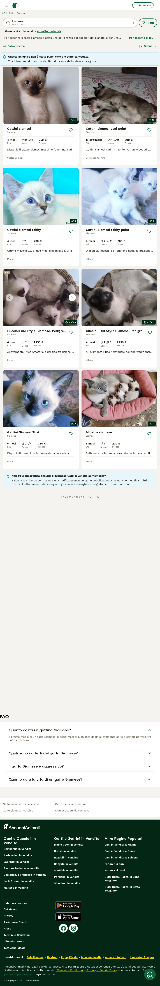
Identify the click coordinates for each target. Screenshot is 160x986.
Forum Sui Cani (114, 864)
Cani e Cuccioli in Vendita (20, 840)
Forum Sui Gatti (115, 870)
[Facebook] (63, 928)
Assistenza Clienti (15, 922)
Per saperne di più (141, 37)
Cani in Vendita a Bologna (121, 857)
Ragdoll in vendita (66, 857)
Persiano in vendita (66, 877)
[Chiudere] (155, 57)
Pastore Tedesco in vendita (22, 868)
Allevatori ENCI (14, 941)
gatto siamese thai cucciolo (21, 804)
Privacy (8, 915)
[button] (41, 297)
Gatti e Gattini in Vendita (76, 838)
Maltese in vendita (16, 887)
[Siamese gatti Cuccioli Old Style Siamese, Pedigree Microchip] (41, 297)
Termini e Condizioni (17, 935)
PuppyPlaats (69, 957)
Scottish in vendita (66, 870)
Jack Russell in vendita (19, 881)
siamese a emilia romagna (72, 810)
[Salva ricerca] (150, 974)
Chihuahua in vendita (17, 849)
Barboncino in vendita (18, 855)
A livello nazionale (49, 31)
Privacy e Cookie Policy (101, 970)
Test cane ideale (14, 948)
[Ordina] (148, 46)
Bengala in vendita (66, 864)
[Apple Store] (68, 916)
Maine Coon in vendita (68, 844)
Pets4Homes (35, 957)
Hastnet (52, 957)
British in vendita (65, 851)
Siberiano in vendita (67, 883)
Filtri (148, 23)
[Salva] (70, 130)
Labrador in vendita (16, 861)
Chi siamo (10, 909)
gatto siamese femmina (70, 804)
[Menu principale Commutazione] (6, 5)
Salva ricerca (14, 46)
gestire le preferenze (18, 974)
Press (7, 928)
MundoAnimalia (91, 957)
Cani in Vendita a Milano (120, 844)
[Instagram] (73, 928)
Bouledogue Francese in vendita (25, 874)
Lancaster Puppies (142, 957)
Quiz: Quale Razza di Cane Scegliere (122, 878)
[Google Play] (68, 905)
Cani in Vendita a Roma (120, 851)
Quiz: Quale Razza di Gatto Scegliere (122, 888)
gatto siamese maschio (18, 810)
